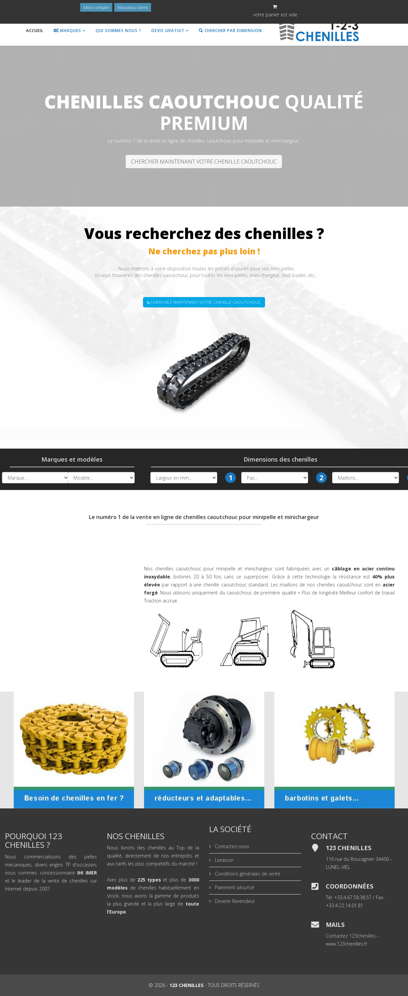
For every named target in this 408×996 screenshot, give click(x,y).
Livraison (224, 860)
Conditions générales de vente (247, 873)
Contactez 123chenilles (351, 936)
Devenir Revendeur (234, 901)
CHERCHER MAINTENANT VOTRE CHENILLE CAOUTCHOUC (204, 161)
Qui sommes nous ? (118, 30)
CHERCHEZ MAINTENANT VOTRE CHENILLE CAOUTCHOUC (204, 302)
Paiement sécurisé (234, 887)
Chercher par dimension (230, 30)
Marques (67, 30)
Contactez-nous (231, 846)
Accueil (34, 30)
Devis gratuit (167, 30)
